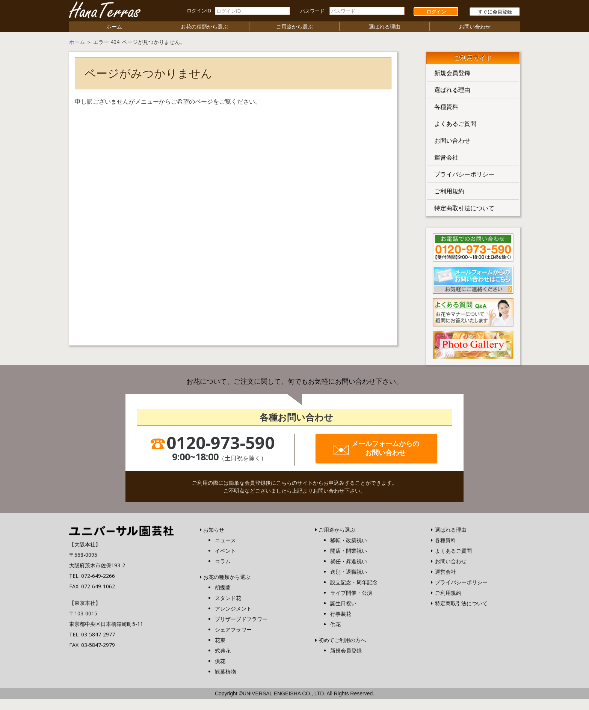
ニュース (225, 540)
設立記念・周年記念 (354, 582)
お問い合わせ (475, 26)
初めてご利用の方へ (342, 640)
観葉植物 (225, 671)
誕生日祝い (343, 603)
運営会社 (446, 157)
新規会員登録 (452, 73)
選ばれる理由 (384, 26)
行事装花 (340, 613)
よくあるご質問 (455, 123)
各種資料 (446, 107)
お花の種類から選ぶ (204, 26)
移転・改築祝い (348, 540)
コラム (223, 561)
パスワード (312, 11)
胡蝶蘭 (223, 587)
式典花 (223, 650)
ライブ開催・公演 (351, 592)
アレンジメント (233, 608)
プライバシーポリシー (464, 174)
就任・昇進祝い (348, 561)
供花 (220, 661)
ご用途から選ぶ (294, 26)
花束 (220, 640)
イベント (225, 550)
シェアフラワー (233, 629)
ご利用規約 (449, 191)
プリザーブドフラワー (241, 619)
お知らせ (213, 529)
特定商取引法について (464, 208)
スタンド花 (228, 597)
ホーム (114, 26)
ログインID (199, 11)
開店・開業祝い (348, 550)
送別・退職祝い (348, 571)
